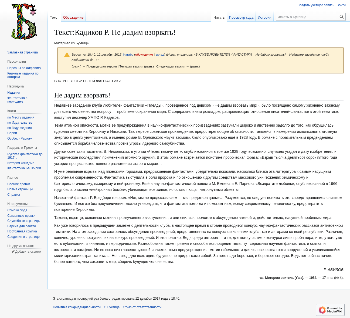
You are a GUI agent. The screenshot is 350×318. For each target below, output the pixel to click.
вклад (160, 54)
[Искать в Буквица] (311, 17)
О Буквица (112, 307)
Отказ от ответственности (142, 307)
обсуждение (144, 54)
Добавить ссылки (28, 251)
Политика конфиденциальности (77, 307)
